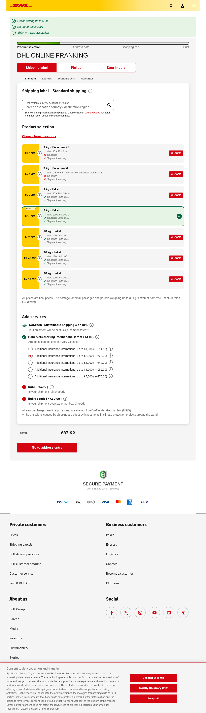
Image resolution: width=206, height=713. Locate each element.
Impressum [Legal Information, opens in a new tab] (53, 708)
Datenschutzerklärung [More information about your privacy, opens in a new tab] (33, 708)
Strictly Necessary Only (153, 688)
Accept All (153, 698)
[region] (103, 688)
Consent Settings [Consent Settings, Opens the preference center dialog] (153, 677)
